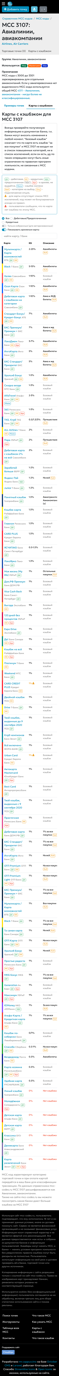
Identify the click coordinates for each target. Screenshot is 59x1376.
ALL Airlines (11, 429)
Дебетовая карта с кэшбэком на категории (14, 300)
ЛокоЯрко (10, 561)
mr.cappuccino (28, 1361)
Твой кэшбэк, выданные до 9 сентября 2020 (13, 721)
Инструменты (11, 1321)
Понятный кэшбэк (15, 497)
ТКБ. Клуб (10, 419)
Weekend (9, 673)
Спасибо (9, 1046)
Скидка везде (12, 385)
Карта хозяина (13, 1067)
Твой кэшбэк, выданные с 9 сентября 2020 (13, 804)
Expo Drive (10, 629)
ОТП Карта (10, 940)
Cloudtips (8, 1352)
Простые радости (14, 960)
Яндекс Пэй (11, 477)
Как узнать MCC (42, 1321)
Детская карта (13, 1115)
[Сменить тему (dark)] (43, 9)
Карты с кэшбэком (39, 51)
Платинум (10, 663)
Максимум (10, 995)
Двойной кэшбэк (14, 697)
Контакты (9, 1338)
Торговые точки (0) (14, 51)
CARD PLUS (11, 533)
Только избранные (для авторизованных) (30, 225)
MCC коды (42, 18)
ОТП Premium (12, 865)
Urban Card (11, 755)
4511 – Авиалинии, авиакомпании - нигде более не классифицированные (22, 94)
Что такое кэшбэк (43, 1338)
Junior (7, 487)
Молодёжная (12, 1101)
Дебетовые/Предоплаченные (30, 218)
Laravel (17, 1365)
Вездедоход (11, 1056)
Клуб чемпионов (14, 735)
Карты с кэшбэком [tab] (41, 105)
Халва (7, 276)
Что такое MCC (41, 1315)
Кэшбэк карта (12, 509)
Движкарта (11, 1145)
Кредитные (12, 222)
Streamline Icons (25, 1369)
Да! (6, 639)
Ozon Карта (11, 286)
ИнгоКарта (10, 351)
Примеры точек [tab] (14, 105)
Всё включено (12, 745)
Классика (10, 1135)
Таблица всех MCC (11, 1329)
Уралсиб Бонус (13, 375)
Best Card (10, 786)
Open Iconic (45, 1369)
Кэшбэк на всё (13, 649)
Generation (10, 985)
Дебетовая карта (14, 831)
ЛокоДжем (10, 341)
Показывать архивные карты (23, 229)
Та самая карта (13, 930)
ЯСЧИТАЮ (10, 547)
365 (6, 409)
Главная (9, 523)
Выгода (8, 605)
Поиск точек (10, 1315)
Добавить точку (15, 9)
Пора (7, 439)
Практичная (11, 817)
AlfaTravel (10, 395)
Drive (7, 707)
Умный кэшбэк (13, 1090)
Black (7, 266)
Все (7, 218)
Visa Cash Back (13, 591)
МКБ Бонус (10, 974)
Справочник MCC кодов (17, 18)
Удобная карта (13, 1080)
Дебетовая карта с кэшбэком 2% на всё (14, 454)
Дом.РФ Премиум (14, 581)
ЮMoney (9, 1005)
